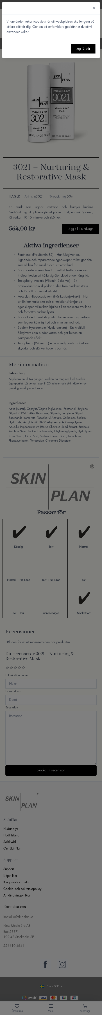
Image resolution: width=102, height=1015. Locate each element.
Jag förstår (83, 48)
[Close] (94, 8)
